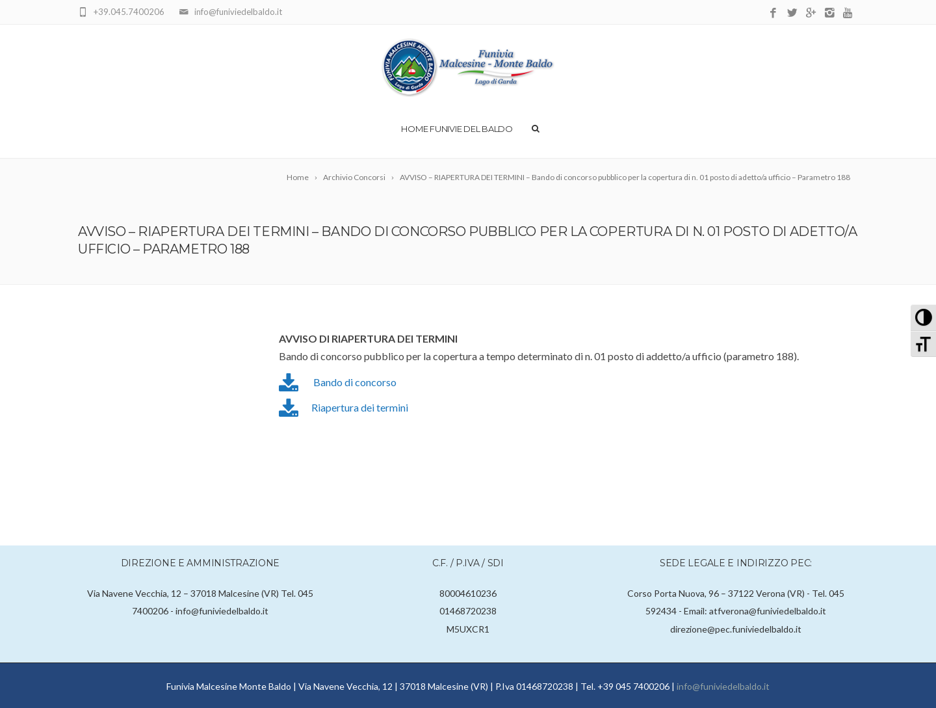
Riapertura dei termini (359, 407)
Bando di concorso (354, 382)
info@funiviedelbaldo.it (723, 686)
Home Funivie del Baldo (456, 129)
